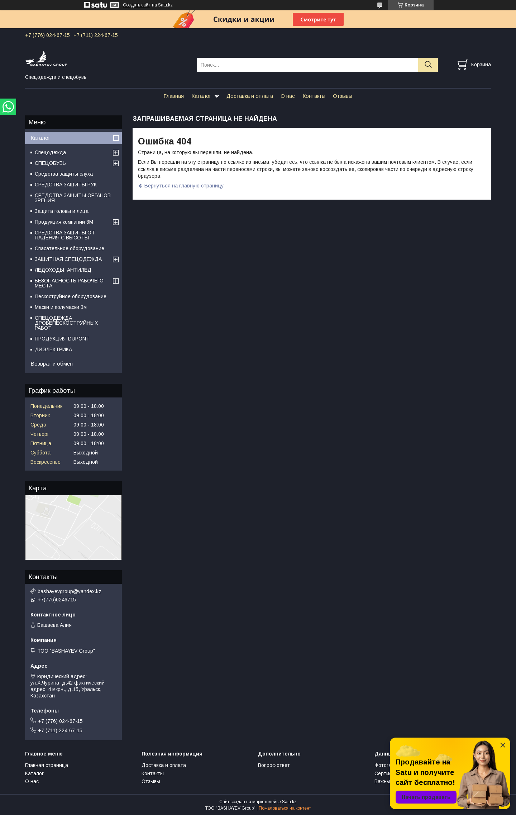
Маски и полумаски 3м (61, 307)
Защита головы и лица (62, 211)
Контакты (313, 96)
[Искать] (428, 65)
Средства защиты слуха (64, 174)
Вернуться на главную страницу (184, 185)
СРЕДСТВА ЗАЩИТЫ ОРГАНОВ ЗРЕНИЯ (73, 197)
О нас (288, 96)
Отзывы (342, 96)
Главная (173, 96)
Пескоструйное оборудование (70, 296)
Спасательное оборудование (69, 248)
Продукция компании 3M (64, 222)
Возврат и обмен (51, 364)
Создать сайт (136, 5)
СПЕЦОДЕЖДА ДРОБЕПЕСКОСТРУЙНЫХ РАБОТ (66, 323)
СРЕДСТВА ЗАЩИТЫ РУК (66, 184)
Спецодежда (50, 152)
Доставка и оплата (249, 96)
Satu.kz (289, 801)
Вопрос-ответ (274, 765)
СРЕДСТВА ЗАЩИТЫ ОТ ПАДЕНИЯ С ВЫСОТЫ (65, 235)
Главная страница (46, 765)
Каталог (201, 96)
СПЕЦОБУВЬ (50, 163)
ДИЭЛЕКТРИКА (53, 349)
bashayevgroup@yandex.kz (69, 591)
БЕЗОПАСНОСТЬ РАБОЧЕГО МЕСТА (69, 283)
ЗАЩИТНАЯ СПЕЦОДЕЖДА (68, 259)
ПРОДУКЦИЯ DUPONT (62, 339)
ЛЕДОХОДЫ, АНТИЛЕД (63, 270)
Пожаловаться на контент (285, 808)
